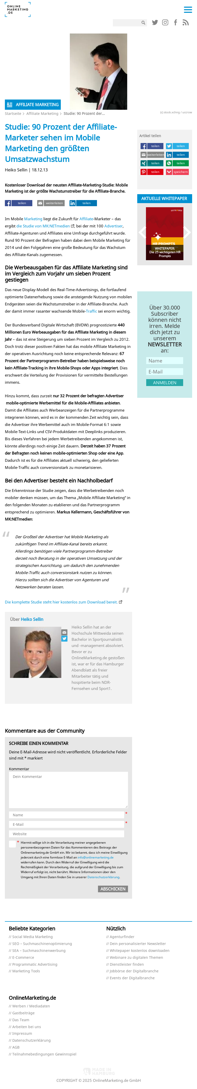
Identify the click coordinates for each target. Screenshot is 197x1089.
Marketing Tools (26, 971)
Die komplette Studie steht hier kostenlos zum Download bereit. (61, 601)
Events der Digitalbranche (132, 978)
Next (184, 232)
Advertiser (113, 225)
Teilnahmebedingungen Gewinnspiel (44, 1054)
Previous (145, 232)
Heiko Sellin (32, 619)
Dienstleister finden (127, 964)
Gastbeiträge (23, 1013)
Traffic (91, 311)
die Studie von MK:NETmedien (43, 225)
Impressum (22, 1033)
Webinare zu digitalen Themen (136, 957)
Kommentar (19, 769)
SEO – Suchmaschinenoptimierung (42, 944)
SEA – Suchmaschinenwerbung (39, 951)
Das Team (20, 1020)
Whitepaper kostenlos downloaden (140, 951)
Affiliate (86, 218)
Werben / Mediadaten (31, 1006)
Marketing (33, 218)
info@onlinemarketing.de (96, 857)
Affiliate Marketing (42, 113)
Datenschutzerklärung (103, 877)
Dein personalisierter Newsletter (138, 944)
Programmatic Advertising (34, 964)
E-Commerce (23, 957)
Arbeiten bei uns (26, 1027)
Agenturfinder (122, 937)
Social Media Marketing (32, 937)
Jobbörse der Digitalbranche (134, 971)
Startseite (13, 113)
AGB (15, 1047)
